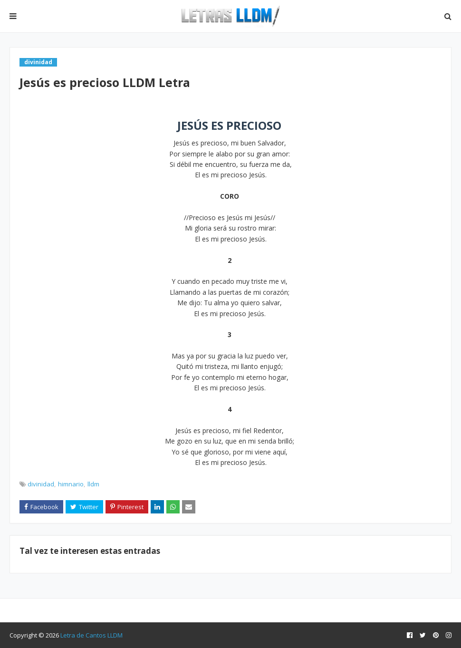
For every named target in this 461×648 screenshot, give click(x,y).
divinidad (41, 484)
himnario (71, 484)
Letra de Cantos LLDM (91, 635)
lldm (93, 484)
